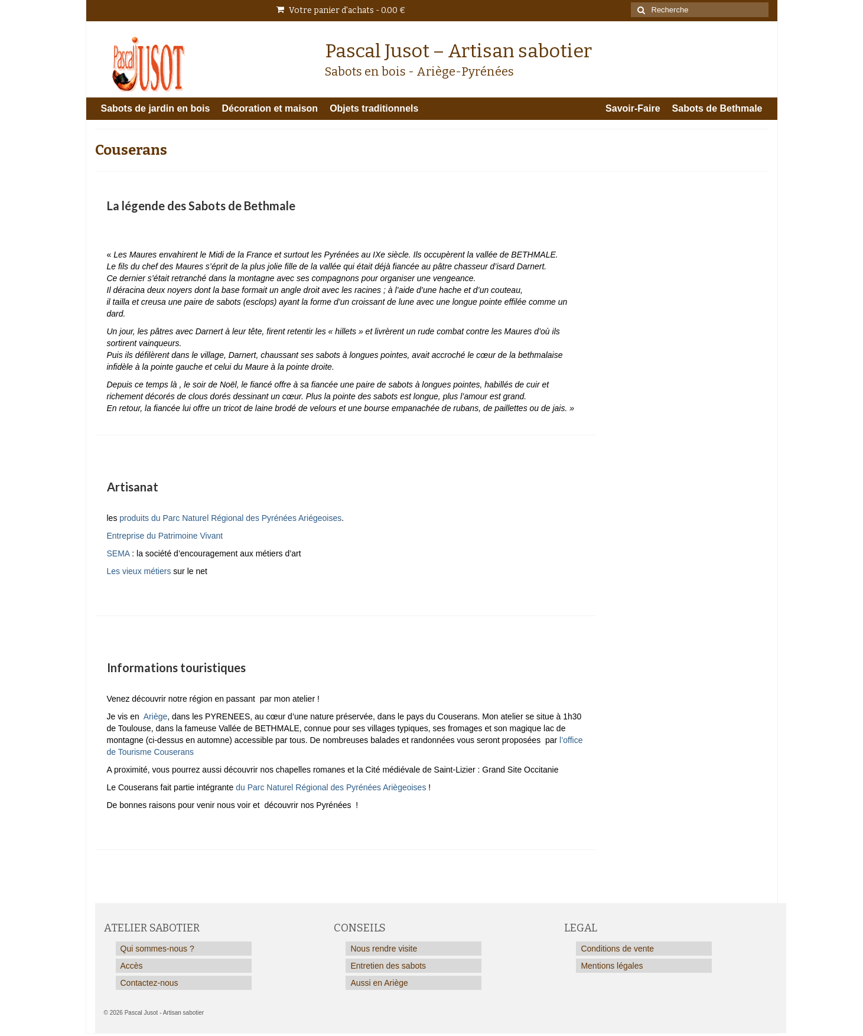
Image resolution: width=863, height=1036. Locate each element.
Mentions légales (612, 965)
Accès (132, 965)
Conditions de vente (617, 948)
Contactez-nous (149, 983)
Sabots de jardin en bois (155, 108)
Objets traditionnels (374, 108)
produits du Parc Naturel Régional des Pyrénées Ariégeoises (230, 518)
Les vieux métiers (139, 571)
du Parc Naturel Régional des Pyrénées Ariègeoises (331, 787)
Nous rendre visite (383, 948)
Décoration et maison (270, 108)
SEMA (118, 553)
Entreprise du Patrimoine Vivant (165, 535)
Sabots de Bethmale (717, 108)
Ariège (155, 716)
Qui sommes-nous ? (157, 948)
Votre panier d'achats (340, 10)
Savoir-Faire (632, 108)
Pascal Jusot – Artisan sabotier (458, 51)
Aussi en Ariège (379, 983)
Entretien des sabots (388, 965)
